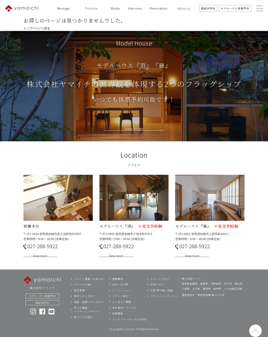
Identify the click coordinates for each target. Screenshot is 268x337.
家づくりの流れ (83, 323)
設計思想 (79, 296)
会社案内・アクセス (124, 313)
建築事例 (117, 284)
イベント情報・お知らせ (89, 284)
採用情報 (117, 319)
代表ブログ (157, 290)
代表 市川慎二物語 (161, 296)
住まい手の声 (120, 290)
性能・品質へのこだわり (89, 308)
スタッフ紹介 (120, 302)
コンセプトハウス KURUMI (129, 325)
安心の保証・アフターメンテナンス (87, 315)
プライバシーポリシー (163, 302)
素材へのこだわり (84, 302)
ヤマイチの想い (83, 290)
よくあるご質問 (121, 308)
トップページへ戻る (36, 28)
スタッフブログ (159, 284)
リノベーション (121, 296)
